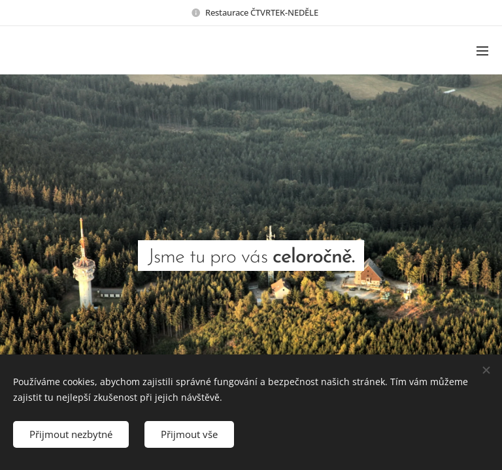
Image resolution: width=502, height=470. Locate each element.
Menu (482, 51)
